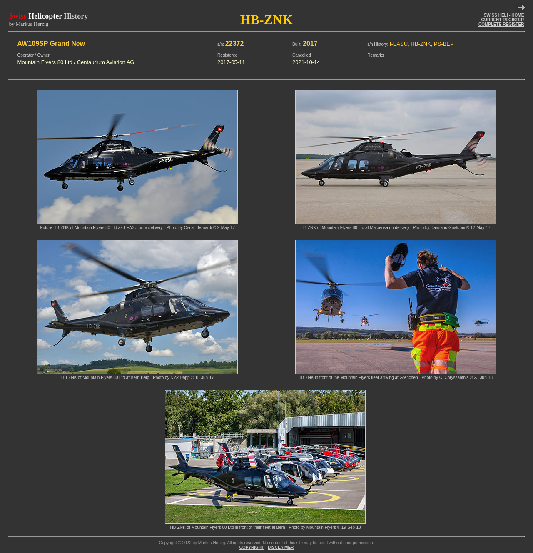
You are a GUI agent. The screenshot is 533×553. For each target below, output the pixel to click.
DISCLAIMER (281, 547)
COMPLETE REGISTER (501, 24)
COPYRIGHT (251, 547)
